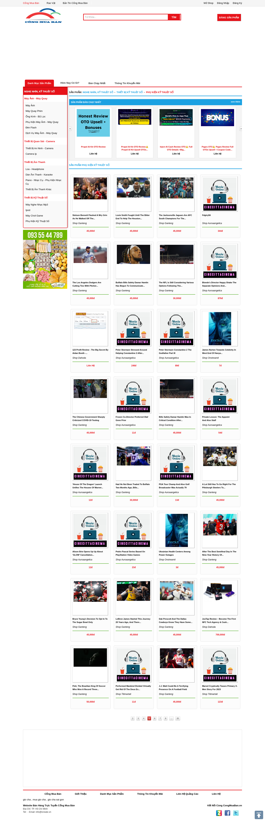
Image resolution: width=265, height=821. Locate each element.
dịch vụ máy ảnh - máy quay (41, 133)
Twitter (236, 813)
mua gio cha (39, 799)
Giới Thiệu (80, 793)
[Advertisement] (132, 52)
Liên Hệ (216, 793)
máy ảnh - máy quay (35, 98)
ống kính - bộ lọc (35, 116)
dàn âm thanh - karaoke (39, 174)
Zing (219, 813)
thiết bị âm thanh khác (39, 189)
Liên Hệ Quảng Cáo (187, 793)
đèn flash (31, 127)
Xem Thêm (235, 102)
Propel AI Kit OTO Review (93, 147)
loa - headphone (35, 169)
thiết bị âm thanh (34, 162)
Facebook (227, 813)
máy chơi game (34, 215)
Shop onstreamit (210, 358)
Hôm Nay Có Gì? (69, 82)
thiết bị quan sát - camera (39, 141)
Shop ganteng (80, 223)
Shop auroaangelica (212, 223)
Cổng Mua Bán (31, 3)
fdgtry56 (206, 215)
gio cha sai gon (56, 799)
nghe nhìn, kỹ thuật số (39, 91)
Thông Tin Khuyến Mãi (127, 83)
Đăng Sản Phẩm (229, 17)
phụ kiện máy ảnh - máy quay (42, 122)
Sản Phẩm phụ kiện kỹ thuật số (89, 165)
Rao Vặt (51, 3)
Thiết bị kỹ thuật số (35, 197)
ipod (28, 210)
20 (178, 718)
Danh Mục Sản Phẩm (39, 83)
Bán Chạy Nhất (97, 83)
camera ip (31, 153)
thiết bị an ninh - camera (39, 148)
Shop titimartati (123, 694)
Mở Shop (208, 3)
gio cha (27, 799)
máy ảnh (30, 105)
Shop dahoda (79, 358)
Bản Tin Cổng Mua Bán (75, 3)
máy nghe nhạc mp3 (37, 204)
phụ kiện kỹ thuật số (37, 221)
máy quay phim (34, 111)
